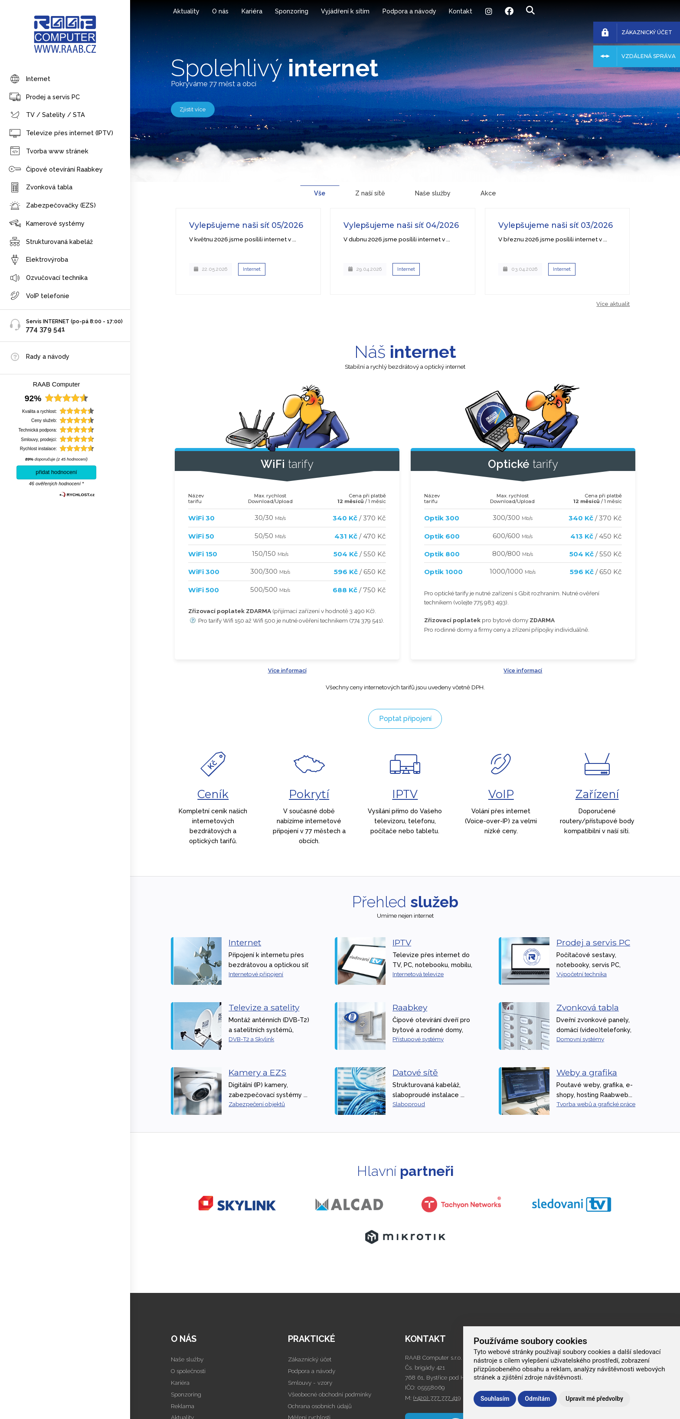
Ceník (213, 794)
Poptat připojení (405, 718)
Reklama (182, 1406)
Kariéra (252, 11)
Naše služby (187, 1359)
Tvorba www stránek (48, 151)
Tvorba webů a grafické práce (595, 1104)
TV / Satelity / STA (47, 115)
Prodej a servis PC (44, 97)
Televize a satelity (264, 1007)
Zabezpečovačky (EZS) (52, 206)
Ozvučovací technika (48, 278)
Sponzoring (291, 11)
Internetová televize (418, 974)
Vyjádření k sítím (345, 11)
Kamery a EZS (257, 1072)
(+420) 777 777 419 (437, 1397)
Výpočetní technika (581, 974)
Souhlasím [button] (495, 1398)
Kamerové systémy (47, 224)
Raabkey (409, 1007)
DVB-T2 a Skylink (251, 1039)
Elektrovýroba (38, 260)
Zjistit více (193, 109)
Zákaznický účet (309, 1359)
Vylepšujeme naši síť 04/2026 (401, 225)
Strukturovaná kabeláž (51, 242)
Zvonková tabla (40, 188)
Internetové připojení (256, 974)
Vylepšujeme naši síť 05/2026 (246, 225)
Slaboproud (408, 1104)
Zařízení (597, 794)
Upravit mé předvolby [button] (594, 1398)
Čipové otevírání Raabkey (56, 169)
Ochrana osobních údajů (320, 1406)
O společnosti (188, 1370)
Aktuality (186, 11)
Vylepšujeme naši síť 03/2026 (555, 225)
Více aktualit (613, 304)
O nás (220, 11)
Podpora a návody (409, 11)
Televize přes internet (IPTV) (61, 133)
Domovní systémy (580, 1039)
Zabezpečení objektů (257, 1104)
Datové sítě (415, 1072)
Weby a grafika (586, 1072)
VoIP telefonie (39, 296)
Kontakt (460, 11)
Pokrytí (309, 794)
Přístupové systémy (418, 1039)
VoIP (501, 794)
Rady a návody (47, 356)
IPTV (405, 794)
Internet (29, 79)
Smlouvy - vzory (310, 1382)
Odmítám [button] (537, 1398)
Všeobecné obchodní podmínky (329, 1394)
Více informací (287, 670)
